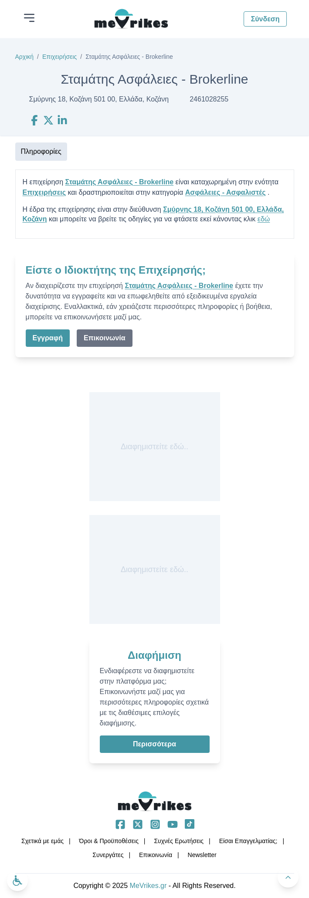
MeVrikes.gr (148, 885)
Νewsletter (202, 854)
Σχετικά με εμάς (42, 840)
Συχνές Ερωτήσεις (179, 840)
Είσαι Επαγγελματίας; (248, 840)
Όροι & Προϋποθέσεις (109, 840)
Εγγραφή (48, 338)
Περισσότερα (154, 744)
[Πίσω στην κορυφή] (288, 877)
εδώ (264, 219)
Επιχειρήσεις (59, 56)
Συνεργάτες (107, 854)
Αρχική (24, 56)
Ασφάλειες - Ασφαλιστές (225, 192)
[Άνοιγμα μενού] (29, 18)
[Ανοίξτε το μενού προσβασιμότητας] (17, 880)
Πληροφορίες (41, 151)
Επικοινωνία (105, 338)
